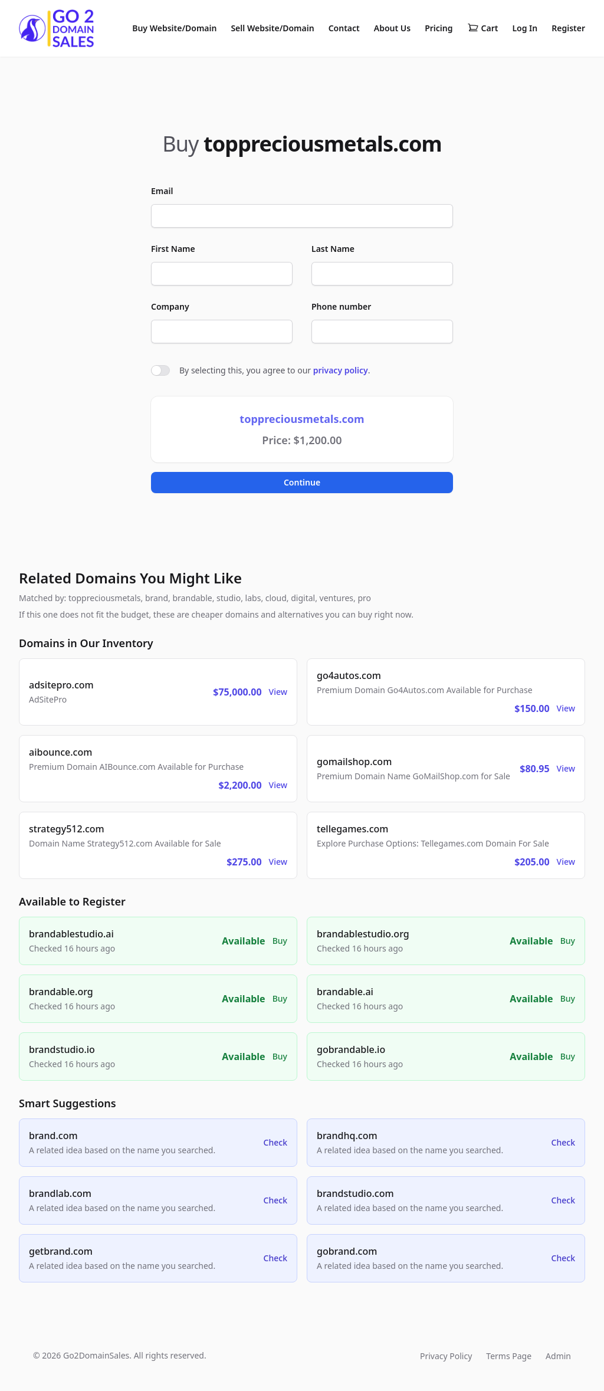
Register (568, 28)
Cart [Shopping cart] (482, 28)
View (278, 691)
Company (170, 306)
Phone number (341, 306)
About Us (392, 28)
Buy (280, 940)
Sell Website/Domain (272, 28)
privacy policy (340, 370)
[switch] (160, 370)
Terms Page (508, 1356)
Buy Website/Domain (174, 28)
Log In (524, 28)
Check (275, 1142)
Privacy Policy (446, 1356)
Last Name (332, 248)
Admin (558, 1356)
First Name (173, 248)
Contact (344, 28)
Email (162, 190)
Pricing (438, 28)
